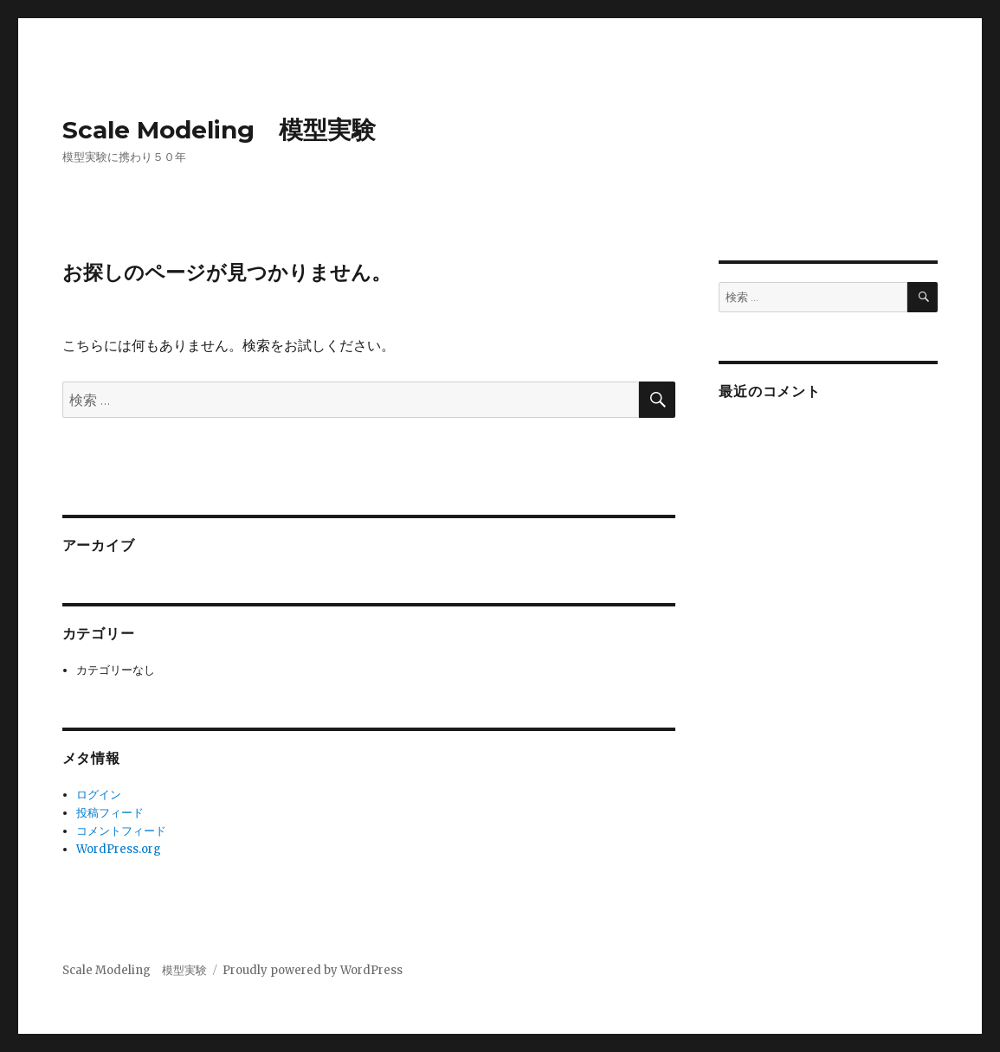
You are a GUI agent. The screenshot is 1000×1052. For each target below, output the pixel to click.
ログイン (98, 794)
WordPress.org (118, 849)
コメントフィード (121, 831)
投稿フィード (110, 812)
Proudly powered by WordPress (313, 970)
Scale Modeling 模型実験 (219, 129)
